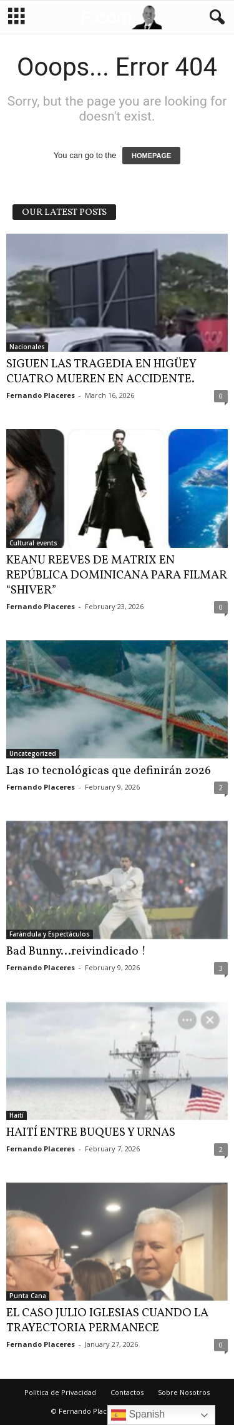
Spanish (138, 1415)
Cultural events (33, 543)
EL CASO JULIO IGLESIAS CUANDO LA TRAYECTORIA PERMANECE (107, 1320)
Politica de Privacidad (60, 1392)
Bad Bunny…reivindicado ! (76, 951)
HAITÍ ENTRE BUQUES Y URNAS (90, 1133)
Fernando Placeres (40, 395)
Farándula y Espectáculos (49, 934)
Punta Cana (27, 1295)
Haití (16, 1115)
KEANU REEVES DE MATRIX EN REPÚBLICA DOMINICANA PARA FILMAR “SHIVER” (116, 575)
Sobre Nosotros (184, 1392)
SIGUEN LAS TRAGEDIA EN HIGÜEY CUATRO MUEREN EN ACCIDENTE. (101, 371)
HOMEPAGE (151, 155)
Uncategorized (32, 753)
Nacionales (27, 346)
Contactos (127, 1392)
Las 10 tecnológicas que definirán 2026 (108, 771)
